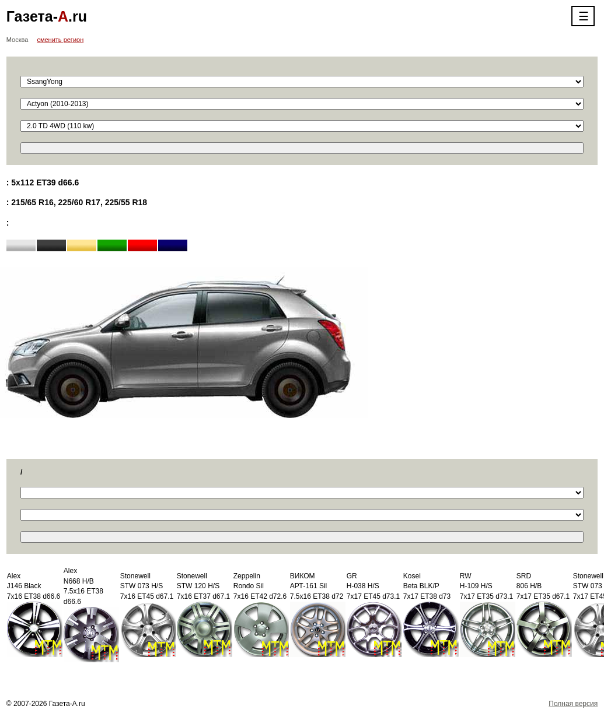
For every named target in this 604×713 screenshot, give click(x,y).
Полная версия (573, 704)
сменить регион (60, 39)
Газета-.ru (46, 16)
